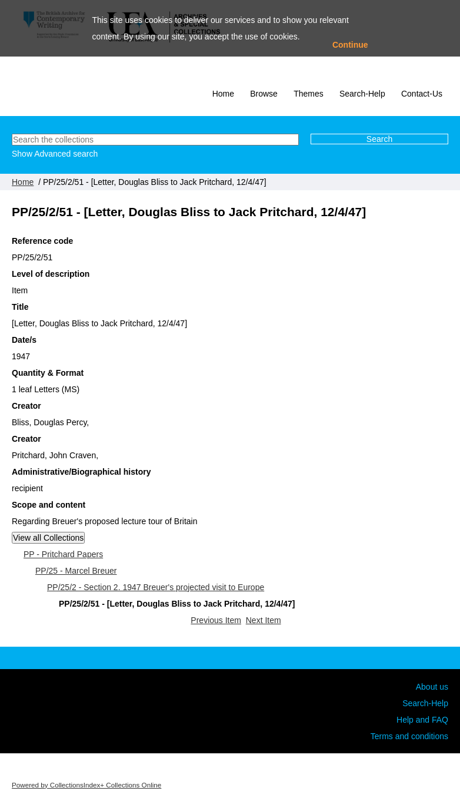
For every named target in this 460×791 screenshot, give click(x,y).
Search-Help (362, 93)
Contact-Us (421, 93)
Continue (350, 44)
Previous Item (216, 620)
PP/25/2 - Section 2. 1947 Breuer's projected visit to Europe (155, 587)
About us (432, 686)
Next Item (263, 620)
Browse (264, 93)
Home (223, 93)
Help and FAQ (422, 719)
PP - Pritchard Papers (63, 554)
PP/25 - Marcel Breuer (76, 570)
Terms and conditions (409, 736)
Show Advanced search (55, 153)
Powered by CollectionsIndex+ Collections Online (86, 785)
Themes (309, 93)
